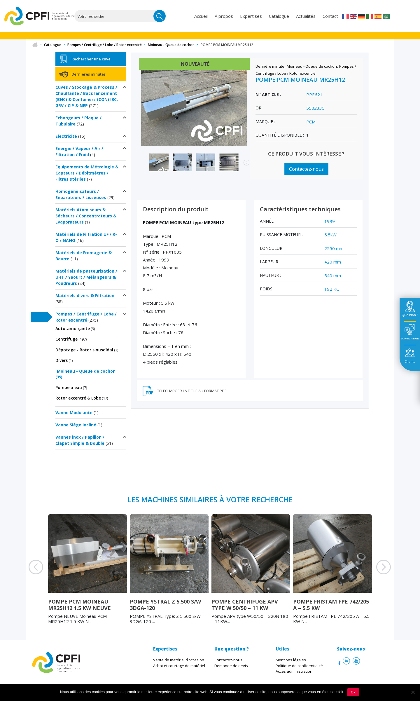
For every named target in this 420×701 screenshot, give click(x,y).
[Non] (413, 692)
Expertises (251, 16)
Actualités (306, 16)
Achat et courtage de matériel (179, 665)
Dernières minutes (88, 74)
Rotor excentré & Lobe (78, 398)
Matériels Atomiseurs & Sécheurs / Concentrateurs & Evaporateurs (85, 216)
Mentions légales (291, 659)
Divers (61, 360)
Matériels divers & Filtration (84, 295)
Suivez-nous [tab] (409, 338)
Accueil (201, 16)
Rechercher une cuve (91, 59)
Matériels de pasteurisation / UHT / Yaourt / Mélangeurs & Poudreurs (86, 277)
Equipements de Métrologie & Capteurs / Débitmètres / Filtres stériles (86, 173)
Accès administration (294, 671)
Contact (330, 16)
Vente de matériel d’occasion (178, 659)
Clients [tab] (410, 361)
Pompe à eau (68, 387)
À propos (224, 16)
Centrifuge (66, 339)
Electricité (66, 136)
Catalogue (279, 16)
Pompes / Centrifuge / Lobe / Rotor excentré (104, 44)
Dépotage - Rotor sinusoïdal (84, 350)
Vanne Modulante (73, 412)
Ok (353, 692)
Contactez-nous (306, 169)
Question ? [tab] (410, 315)
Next (243, 165)
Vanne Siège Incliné (75, 425)
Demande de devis (231, 665)
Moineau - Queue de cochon (171, 44)
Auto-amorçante (72, 328)
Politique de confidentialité (299, 665)
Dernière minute (270, 66)
